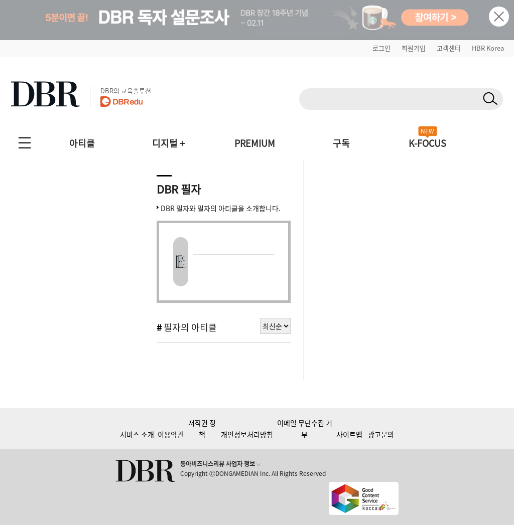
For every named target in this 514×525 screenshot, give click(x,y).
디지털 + (168, 143)
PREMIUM (254, 143)
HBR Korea (488, 48)
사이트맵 (349, 434)
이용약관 (171, 434)
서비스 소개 (137, 434)
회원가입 (414, 48)
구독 (341, 143)
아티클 (82, 143)
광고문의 (381, 434)
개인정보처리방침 (247, 434)
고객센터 (449, 48)
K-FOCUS (427, 143)
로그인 (381, 48)
